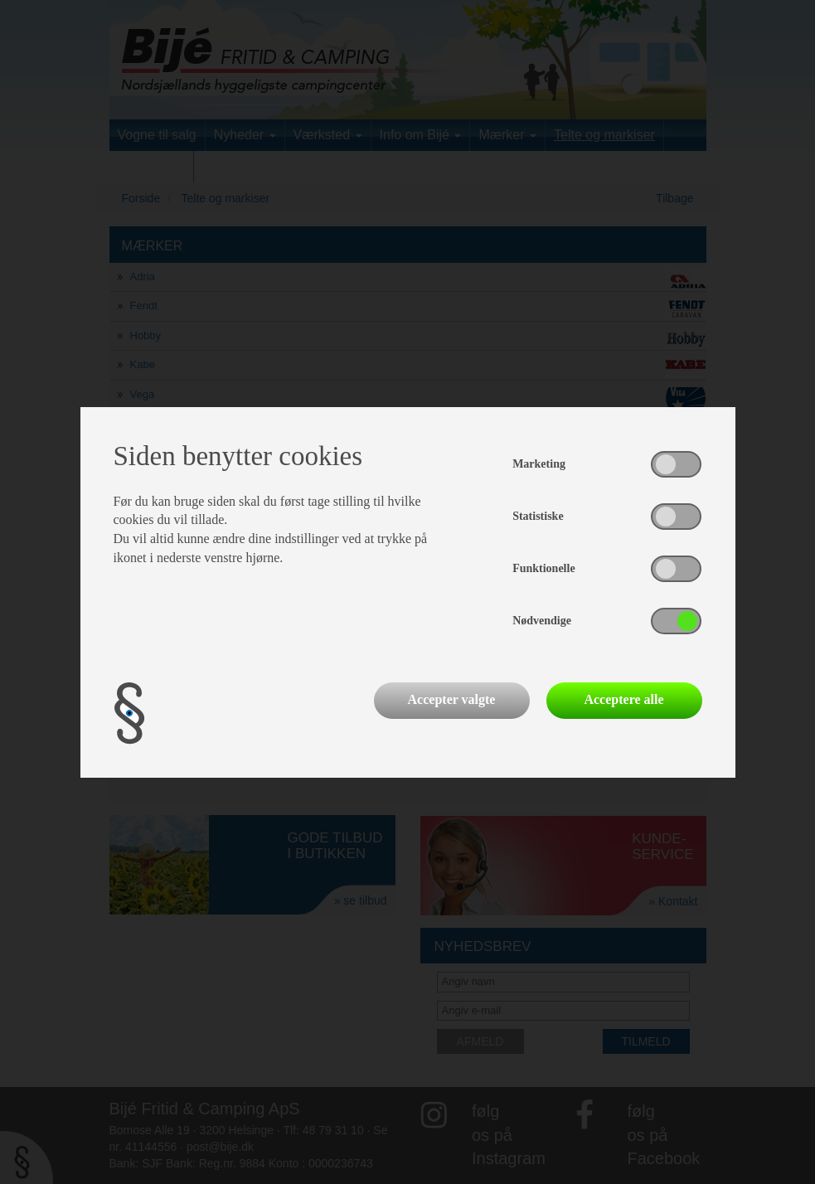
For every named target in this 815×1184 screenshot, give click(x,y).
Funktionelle (543, 568)
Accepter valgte (452, 699)
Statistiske (537, 516)
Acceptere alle (623, 699)
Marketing (538, 464)
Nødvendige (541, 620)
